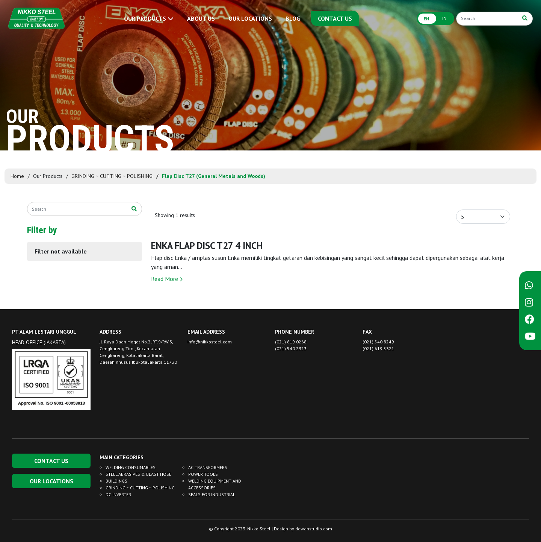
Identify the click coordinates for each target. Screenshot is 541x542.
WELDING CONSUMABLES (131, 467)
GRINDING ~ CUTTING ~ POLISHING (112, 176)
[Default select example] (483, 217)
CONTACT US (335, 18)
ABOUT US (201, 18)
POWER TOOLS (203, 474)
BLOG (293, 18)
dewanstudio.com (313, 528)
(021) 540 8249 (378, 342)
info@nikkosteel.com (209, 342)
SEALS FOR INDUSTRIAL (211, 494)
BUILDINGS (116, 481)
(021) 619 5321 (378, 348)
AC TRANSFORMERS (207, 467)
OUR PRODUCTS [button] (149, 18)
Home (17, 176)
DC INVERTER (118, 494)
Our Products (47, 176)
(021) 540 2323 (291, 348)
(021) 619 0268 (291, 342)
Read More (167, 278)
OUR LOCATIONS (250, 18)
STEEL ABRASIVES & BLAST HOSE (138, 474)
